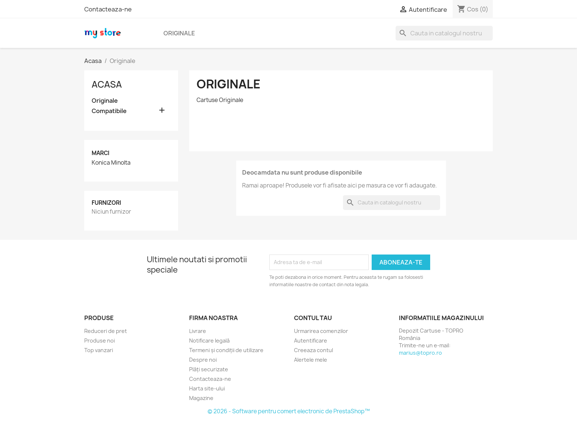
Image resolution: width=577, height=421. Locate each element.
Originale (179, 33)
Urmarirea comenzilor (321, 330)
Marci (100, 153)
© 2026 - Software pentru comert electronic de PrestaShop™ (289, 411)
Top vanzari (98, 350)
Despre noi (203, 359)
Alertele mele (310, 359)
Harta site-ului (207, 388)
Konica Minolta (111, 162)
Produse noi (99, 340)
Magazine (201, 397)
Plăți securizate (208, 369)
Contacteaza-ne (108, 9)
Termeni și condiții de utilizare (226, 350)
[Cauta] (444, 33)
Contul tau (313, 318)
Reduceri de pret (105, 330)
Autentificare (310, 340)
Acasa (107, 84)
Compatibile (109, 111)
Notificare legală (209, 340)
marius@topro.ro (420, 352)
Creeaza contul (313, 350)
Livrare (197, 330)
